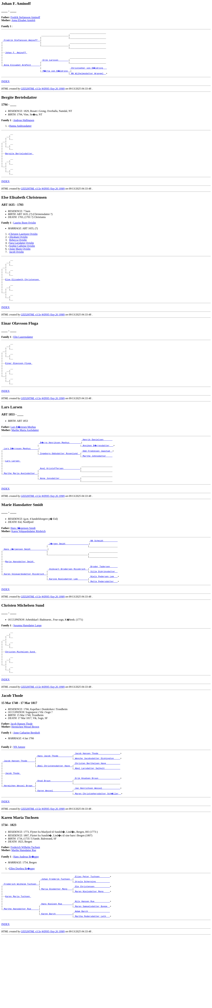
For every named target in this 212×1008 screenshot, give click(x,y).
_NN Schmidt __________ (103, 580)
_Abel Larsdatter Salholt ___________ (97, 827)
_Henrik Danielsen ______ (96, 472)
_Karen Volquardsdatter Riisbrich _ (25, 619)
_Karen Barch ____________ (56, 985)
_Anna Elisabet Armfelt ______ (21, 71)
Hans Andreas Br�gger (26, 920)
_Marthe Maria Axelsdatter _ (20, 511)
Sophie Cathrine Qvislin (22, 261)
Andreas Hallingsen (23, 127)
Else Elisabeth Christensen (22, 299)
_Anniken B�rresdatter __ (97, 478)
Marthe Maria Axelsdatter (25, 462)
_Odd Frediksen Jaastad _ (96, 484)
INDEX (5, 88)
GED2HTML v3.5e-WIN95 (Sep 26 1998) (43, 96)
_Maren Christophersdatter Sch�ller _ (98, 857)
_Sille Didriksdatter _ (103, 616)
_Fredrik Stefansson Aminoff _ (21, 42)
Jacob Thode (13, 833)
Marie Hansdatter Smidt (20, 604)
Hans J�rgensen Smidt (23, 567)
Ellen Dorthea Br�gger (22, 932)
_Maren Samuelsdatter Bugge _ (92, 976)
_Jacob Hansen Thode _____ (19, 818)
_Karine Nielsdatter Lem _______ (68, 625)
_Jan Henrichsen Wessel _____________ (97, 851)
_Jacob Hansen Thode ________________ (97, 809)
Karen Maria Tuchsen (18, 964)
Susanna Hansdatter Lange (27, 672)
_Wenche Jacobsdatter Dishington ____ (97, 815)
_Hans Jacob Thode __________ (54, 812)
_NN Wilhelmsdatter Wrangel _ (88, 80)
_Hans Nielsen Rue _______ (56, 973)
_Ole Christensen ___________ (92, 952)
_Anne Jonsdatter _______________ (59, 517)
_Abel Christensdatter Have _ (54, 824)
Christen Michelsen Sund (20, 703)
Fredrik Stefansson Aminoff (25, 17)
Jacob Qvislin (16, 267)
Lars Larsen (13, 496)
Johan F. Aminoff (16, 56)
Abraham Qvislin (18, 252)
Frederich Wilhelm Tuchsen (25, 910)
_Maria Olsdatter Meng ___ (56, 955)
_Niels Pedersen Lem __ (103, 622)
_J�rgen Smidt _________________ (68, 583)
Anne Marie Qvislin (19, 264)
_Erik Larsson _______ (55, 65)
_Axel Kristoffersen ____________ (59, 505)
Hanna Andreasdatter (20, 133)
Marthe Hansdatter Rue (23, 913)
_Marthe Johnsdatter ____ (96, 490)
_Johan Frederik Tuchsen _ (56, 943)
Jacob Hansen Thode (22, 779)
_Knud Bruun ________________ (54, 842)
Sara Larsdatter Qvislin (21, 258)
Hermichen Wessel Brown (25, 782)
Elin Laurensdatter (23, 361)
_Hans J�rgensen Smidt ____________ (25, 589)
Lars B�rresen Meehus (23, 459)
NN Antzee (19, 802)
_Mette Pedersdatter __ (103, 628)
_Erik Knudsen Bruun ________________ (97, 839)
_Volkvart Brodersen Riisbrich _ (68, 613)
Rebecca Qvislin (18, 255)
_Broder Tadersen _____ (103, 610)
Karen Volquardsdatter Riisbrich (28, 571)
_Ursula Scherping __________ (92, 946)
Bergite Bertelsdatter (19, 165)
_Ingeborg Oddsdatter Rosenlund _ (59, 487)
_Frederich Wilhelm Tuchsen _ (21, 949)
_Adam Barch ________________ (92, 982)
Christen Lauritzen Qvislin (23, 249)
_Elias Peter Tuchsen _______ (92, 940)
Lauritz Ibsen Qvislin (24, 238)
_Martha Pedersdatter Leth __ (92, 988)
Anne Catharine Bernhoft (26, 788)
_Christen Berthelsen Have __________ (97, 821)
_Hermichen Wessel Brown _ (19, 848)
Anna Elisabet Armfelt (23, 20)
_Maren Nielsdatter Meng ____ (92, 958)
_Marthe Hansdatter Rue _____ (21, 979)
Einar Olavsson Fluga (18, 391)
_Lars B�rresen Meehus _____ (21, 481)
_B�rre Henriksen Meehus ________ (60, 475)
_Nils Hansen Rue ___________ (92, 970)
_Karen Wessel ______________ (54, 854)
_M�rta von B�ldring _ (56, 77)
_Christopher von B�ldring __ (88, 74)
